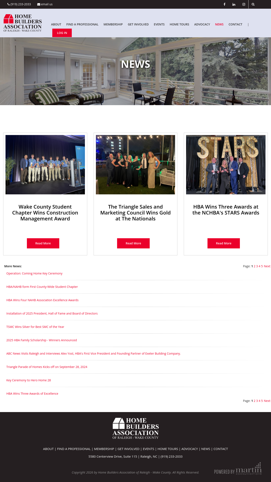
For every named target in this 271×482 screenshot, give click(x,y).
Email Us (45, 4)
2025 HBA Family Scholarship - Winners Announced (41, 340)
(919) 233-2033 (19, 4)
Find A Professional (82, 24)
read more (43, 243)
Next (267, 266)
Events (159, 24)
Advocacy (202, 24)
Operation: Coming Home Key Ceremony (34, 273)
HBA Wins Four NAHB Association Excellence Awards (42, 300)
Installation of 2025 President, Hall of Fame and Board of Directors (52, 313)
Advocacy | (191, 449)
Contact (235, 24)
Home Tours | (169, 449)
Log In (62, 33)
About (56, 24)
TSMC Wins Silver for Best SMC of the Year (35, 327)
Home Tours (179, 24)
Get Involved (138, 24)
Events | (150, 449)
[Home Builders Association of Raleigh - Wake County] (22, 23)
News (219, 24)
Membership (113, 24)
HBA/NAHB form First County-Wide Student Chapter (42, 287)
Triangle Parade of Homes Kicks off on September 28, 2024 (46, 367)
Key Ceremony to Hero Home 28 (28, 380)
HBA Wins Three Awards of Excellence (32, 393)
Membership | (106, 449)
